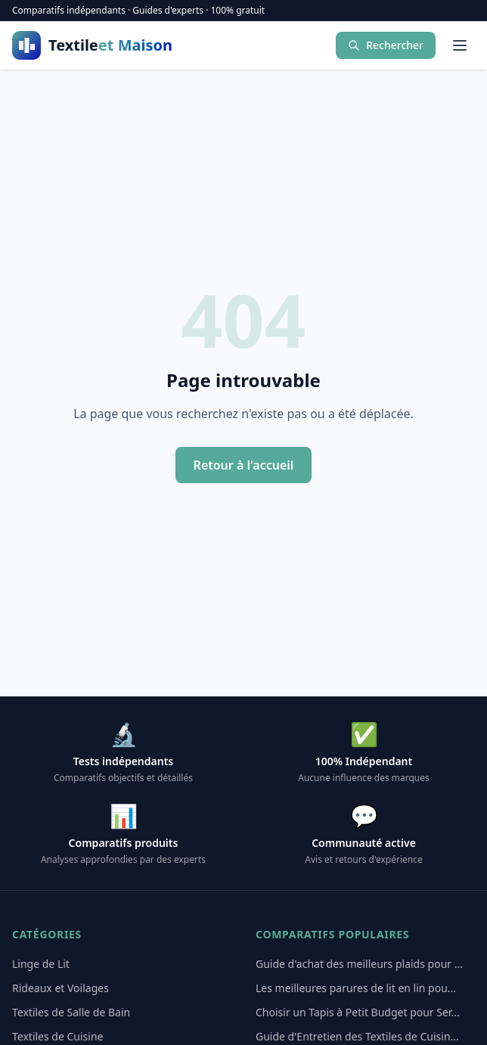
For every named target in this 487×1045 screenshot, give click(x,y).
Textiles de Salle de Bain (71, 1012)
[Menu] (460, 45)
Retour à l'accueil (244, 465)
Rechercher (385, 45)
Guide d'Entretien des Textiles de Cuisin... (357, 1036)
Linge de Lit (41, 964)
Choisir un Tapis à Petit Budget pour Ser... (358, 1012)
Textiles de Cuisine (57, 1036)
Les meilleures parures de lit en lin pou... (356, 988)
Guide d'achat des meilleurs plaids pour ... (359, 964)
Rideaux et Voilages (60, 988)
